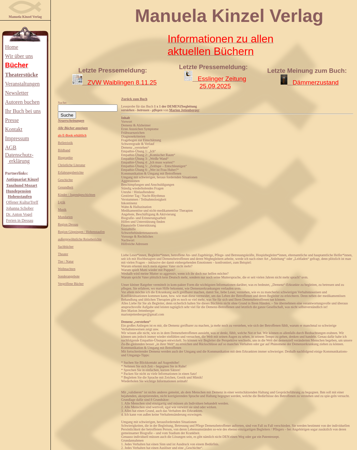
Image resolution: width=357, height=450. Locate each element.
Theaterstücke (21, 75)
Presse (12, 120)
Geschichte (65, 180)
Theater (63, 254)
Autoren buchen (22, 102)
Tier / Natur (66, 261)
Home (11, 47)
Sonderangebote (68, 276)
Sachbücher (66, 246)
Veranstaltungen (22, 84)
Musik (62, 209)
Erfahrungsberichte (71, 172)
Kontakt (14, 129)
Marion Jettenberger (184, 110)
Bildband (64, 150)
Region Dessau (68, 224)
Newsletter (16, 93)
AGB (10, 147)
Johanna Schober (20, 208)
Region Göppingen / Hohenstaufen (81, 232)
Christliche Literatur (71, 165)
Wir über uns (19, 56)
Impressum (17, 138)
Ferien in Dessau (19, 220)
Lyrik (61, 202)
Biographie (65, 157)
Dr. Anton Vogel (19, 214)
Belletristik (65, 143)
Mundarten (65, 217)
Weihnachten (66, 269)
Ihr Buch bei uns (23, 111)
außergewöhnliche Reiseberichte (80, 239)
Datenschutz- (19, 155)
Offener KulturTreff (22, 202)
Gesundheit (65, 187)
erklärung (19, 161)
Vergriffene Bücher (71, 284)
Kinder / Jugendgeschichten (76, 195)
